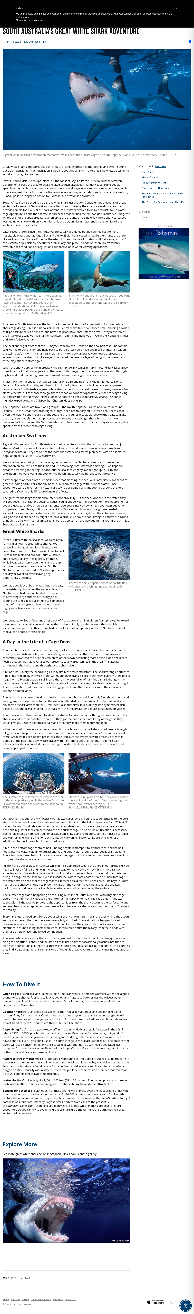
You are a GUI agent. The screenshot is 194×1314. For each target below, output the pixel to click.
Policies (25, 1299)
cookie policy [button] (22, 17)
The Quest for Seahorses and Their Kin (163, 202)
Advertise (58, 1299)
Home (6, 1299)
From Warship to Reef (154, 182)
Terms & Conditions (41, 1299)
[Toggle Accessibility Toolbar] (185, 1305)
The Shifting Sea (151, 177)
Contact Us (70, 1299)
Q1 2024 (146, 217)
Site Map (15, 1299)
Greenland (147, 172)
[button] (176, 8)
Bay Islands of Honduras (155, 188)
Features (160, 166)
